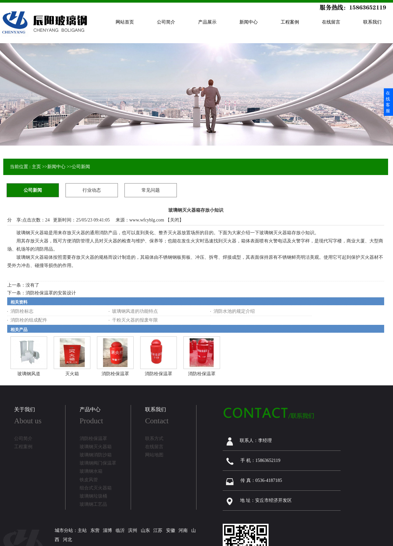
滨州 (132, 530)
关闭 (174, 220)
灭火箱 (72, 373)
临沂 (120, 530)
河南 (183, 530)
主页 (36, 166)
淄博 (107, 530)
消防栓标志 (21, 311)
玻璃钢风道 (28, 373)
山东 (145, 530)
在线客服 (388, 102)
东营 (95, 530)
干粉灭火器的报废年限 (135, 320)
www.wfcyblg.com (146, 220)
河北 (67, 539)
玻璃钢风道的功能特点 (135, 311)
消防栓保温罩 (115, 373)
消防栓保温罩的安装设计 (51, 293)
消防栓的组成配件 (28, 320)
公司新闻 (81, 166)
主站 (82, 530)
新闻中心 (56, 166)
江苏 (157, 530)
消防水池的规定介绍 (234, 311)
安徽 (170, 530)
